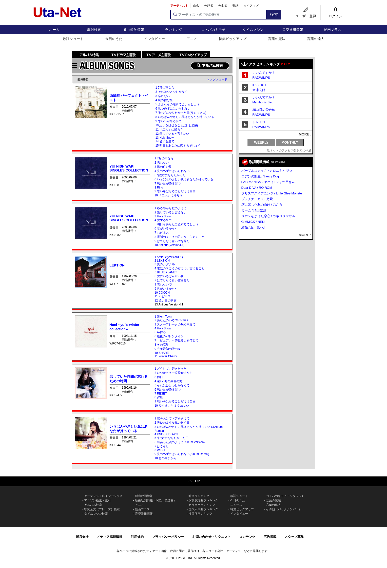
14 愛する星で (164, 141)
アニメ (192, 39)
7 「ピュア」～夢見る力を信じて (176, 340)
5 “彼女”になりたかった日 (172, 175)
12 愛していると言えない (172, 133)
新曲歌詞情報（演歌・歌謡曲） (155, 500)
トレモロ (258, 122)
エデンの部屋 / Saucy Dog (260, 176)
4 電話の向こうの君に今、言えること (179, 268)
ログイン (335, 16)
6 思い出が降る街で (168, 389)
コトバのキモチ (213, 30)
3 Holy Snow (163, 216)
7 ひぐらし (162, 446)
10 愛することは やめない (172, 405)
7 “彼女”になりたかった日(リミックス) (180, 112)
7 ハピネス (162, 232)
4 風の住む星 (164, 100)
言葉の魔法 (276, 39)
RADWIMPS (261, 77)
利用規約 (137, 537)
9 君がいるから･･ (166, 288)
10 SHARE (162, 353)
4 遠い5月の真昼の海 (168, 381)
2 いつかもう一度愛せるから (174, 373)
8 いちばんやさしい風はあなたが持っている (184, 117)
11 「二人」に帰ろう (169, 129)
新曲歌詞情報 (133, 30)
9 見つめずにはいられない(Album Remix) (182, 454)
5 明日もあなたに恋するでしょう (176, 224)
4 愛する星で (163, 220)
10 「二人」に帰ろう (168, 195)
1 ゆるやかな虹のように (171, 208)
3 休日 (159, 377)
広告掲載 (270, 537)
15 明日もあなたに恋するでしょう (178, 145)
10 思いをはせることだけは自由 (176, 125)
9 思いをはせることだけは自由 (175, 191)
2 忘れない (162, 162)
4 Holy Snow (163, 328)
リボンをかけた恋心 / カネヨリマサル (268, 216)
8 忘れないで (163, 284)
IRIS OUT (259, 85)
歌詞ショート (73, 39)
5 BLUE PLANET (166, 272)
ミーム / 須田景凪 (254, 210)
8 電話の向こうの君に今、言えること (179, 237)
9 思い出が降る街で (168, 121)
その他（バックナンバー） (284, 509)
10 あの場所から (165, 458)
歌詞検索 (94, 30)
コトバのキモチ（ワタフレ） (285, 496)
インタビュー (154, 39)
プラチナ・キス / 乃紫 (257, 199)
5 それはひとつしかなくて (172, 385)
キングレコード (217, 79)
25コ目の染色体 (263, 110)
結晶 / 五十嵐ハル (254, 227)
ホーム (54, 30)
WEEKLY (261, 142)
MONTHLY (289, 142)
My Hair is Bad (262, 102)
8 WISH (160, 450)
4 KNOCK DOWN (166, 434)
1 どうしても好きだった (171, 368)
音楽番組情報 (292, 30)
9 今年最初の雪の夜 (168, 349)
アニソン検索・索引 (97, 500)
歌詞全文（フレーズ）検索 (102, 509)
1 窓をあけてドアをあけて (172, 418)
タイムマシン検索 (96, 513)
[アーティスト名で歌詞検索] (218, 14)
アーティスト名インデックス (103, 496)
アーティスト (179, 5)
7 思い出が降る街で (168, 183)
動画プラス (332, 30)
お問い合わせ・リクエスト (211, 537)
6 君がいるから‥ (166, 228)
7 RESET (161, 393)
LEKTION (117, 265)
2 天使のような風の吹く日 (172, 422)
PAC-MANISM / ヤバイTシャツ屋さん (268, 182)
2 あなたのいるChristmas (171, 320)
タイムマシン (253, 30)
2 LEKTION (162, 260)
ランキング (173, 30)
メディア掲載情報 (109, 537)
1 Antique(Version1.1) (169, 257)
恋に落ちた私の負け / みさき (262, 205)
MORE (304, 134)
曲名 (196, 5)
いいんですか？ (263, 73)
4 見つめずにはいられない (172, 171)
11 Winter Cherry (166, 356)
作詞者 (208, 5)
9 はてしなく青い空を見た (172, 241)
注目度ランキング (200, 513)
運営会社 (82, 537)
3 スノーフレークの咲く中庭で (175, 324)
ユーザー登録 (305, 16)
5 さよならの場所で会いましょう (177, 104)
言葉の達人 (315, 39)
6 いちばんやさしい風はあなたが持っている (184, 179)
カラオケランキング (202, 505)
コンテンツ (247, 537)
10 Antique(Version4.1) (169, 245)
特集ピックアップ (232, 39)
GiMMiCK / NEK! (253, 222)
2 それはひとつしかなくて (173, 92)
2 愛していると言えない (171, 212)
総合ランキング (199, 496)
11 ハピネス (163, 296)
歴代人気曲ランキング (203, 509)
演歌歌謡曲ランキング (203, 500)
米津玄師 (258, 90)
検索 (274, 14)
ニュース (236, 505)
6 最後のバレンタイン (169, 336)
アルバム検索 (93, 505)
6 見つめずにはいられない (173, 108)
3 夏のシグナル (165, 264)
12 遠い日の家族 (165, 300)
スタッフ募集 (294, 537)
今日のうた (113, 39)
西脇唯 (82, 79)
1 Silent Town (163, 316)
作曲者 (222, 5)
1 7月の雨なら (164, 87)
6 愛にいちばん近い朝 (169, 276)
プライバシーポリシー (168, 537)
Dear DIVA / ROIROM (256, 187)
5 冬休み (160, 332)
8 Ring (159, 187)
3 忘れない (162, 96)
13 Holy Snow (164, 137)
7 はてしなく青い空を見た (172, 280)
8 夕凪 (159, 397)
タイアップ (251, 5)
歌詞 (235, 5)
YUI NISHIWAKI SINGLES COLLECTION (129, 168)
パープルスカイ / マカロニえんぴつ (266, 170)
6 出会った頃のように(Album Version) (180, 442)
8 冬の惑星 (162, 344)
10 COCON (162, 292)
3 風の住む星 (163, 167)
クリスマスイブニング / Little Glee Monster (272, 193)
